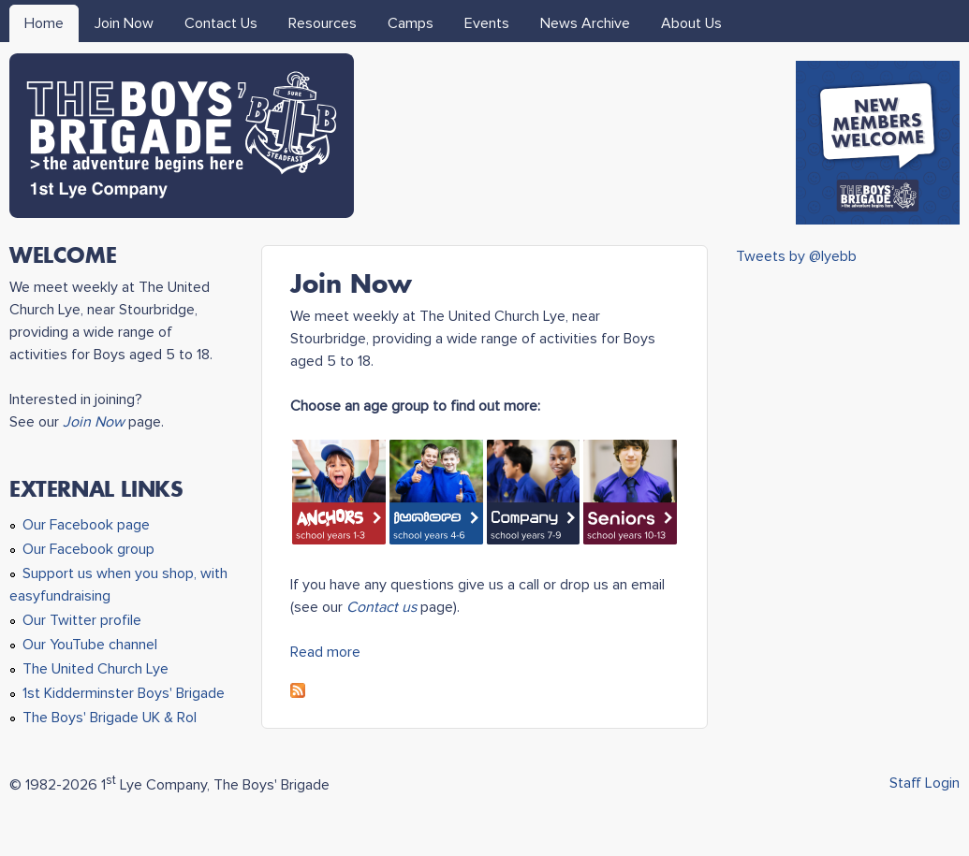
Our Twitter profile (81, 620)
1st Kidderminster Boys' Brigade (123, 693)
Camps (410, 23)
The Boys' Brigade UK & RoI (109, 717)
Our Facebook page (86, 524)
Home (44, 23)
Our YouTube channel (89, 644)
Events (486, 23)
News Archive (585, 23)
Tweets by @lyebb (796, 256)
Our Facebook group (88, 549)
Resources (322, 23)
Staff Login (924, 783)
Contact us (381, 607)
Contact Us (220, 23)
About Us (691, 23)
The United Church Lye (95, 669)
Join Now (124, 23)
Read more (325, 652)
